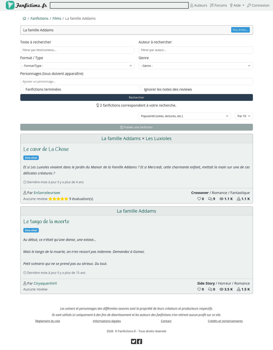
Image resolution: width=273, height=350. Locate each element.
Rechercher (136, 97)
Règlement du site (47, 321)
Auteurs (198, 5)
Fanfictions (39, 18)
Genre (144, 57)
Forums (218, 5)
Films (57, 18)
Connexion (258, 5)
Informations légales (107, 321)
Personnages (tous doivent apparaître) (51, 73)
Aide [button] (236, 5)
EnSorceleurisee (47, 192)
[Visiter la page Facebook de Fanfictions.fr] (139, 343)
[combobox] (119, 5)
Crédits (225, 321)
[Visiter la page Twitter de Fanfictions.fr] (134, 343)
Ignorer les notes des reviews (168, 89)
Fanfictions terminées (43, 89)
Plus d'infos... (240, 30)
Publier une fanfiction (136, 127)
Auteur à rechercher (155, 42)
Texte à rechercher (35, 42)
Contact (166, 321)
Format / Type (31, 57)
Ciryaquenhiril (45, 283)
